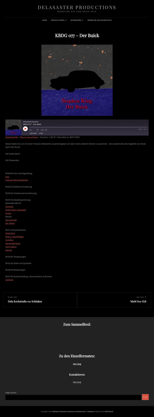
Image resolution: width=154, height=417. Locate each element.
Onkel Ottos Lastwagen (15, 210)
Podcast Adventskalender (16, 180)
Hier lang (77, 382)
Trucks (8, 213)
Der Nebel (9, 223)
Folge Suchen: (10, 392)
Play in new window (29, 137)
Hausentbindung (12, 243)
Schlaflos (9, 240)
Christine (9, 206)
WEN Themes (109, 411)
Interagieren (75, 20)
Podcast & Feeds (57, 20)
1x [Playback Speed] (42, 130)
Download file (11, 137)
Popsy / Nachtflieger (14, 236)
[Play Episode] (25, 128)
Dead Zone (10, 233)
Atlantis (8, 250)
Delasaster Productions (77, 7)
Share (41, 133)
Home (44, 20)
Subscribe (33, 133)
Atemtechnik (11, 220)
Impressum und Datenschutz (99, 20)
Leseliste (9, 279)
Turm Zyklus (10, 246)
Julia (7, 176)
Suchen (145, 397)
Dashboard (90, 411)
